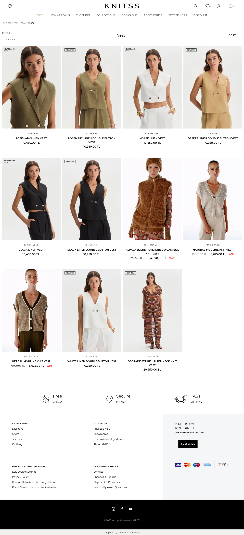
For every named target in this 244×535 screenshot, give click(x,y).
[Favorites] (208, 6)
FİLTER (6, 33)
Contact (98, 471)
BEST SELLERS (177, 15)
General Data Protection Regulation (33, 482)
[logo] (122, 6)
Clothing (17, 444)
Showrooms (101, 433)
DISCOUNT (200, 15)
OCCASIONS (129, 15)
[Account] (219, 6)
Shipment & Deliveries (107, 482)
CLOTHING (83, 15)
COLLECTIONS (105, 15)
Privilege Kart (102, 428)
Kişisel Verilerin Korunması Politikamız (35, 487)
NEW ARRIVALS (60, 15)
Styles (15, 433)
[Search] (196, 6)
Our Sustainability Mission (109, 439)
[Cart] (231, 6)
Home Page (7, 23)
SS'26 (40, 15)
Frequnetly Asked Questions (110, 487)
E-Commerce (132, 532)
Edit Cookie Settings (24, 471)
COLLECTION (20, 23)
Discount (17, 428)
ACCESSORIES (153, 15)
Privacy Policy (20, 476)
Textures (17, 439)
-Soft (121, 532)
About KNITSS (102, 444)
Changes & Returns (105, 476)
